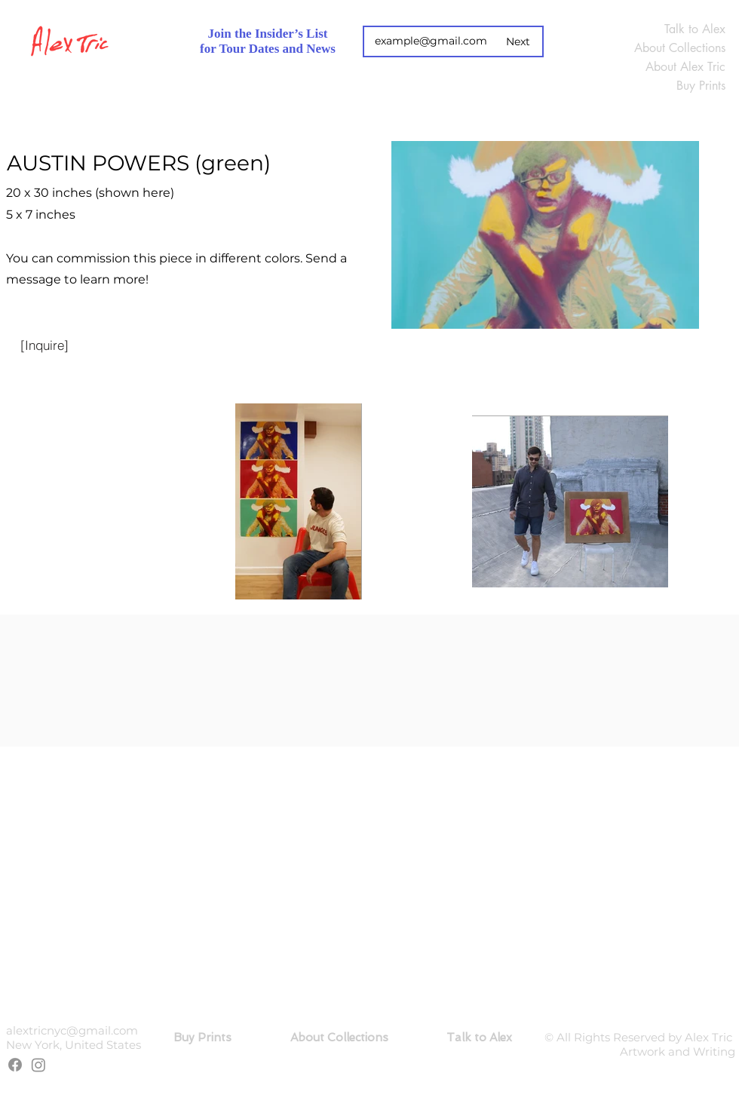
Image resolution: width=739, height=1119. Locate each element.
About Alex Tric (685, 67)
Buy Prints (700, 86)
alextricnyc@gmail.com (72, 1030)
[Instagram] (38, 1065)
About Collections (679, 48)
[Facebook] (15, 1065)
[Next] (518, 41)
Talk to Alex (694, 29)
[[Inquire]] (44, 345)
